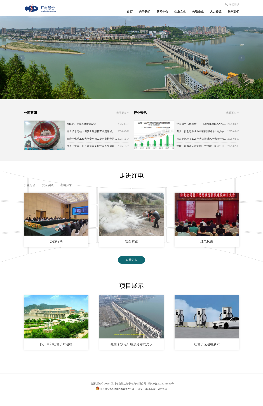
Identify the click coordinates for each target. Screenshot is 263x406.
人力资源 (215, 11)
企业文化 (180, 11)
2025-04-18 (233, 131)
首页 (130, 11)
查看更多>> (122, 112)
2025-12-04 (123, 138)
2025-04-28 (233, 124)
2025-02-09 (233, 146)
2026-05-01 (123, 124)
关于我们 (144, 11)
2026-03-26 (123, 131)
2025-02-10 (233, 138)
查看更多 (131, 259)
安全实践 (48, 185)
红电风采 (66, 185)
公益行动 (29, 185)
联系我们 (233, 11)
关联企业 (198, 11)
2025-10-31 (123, 146)
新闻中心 (162, 11)
